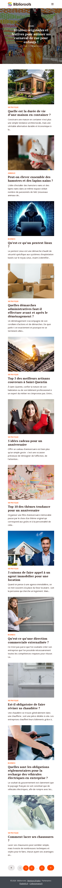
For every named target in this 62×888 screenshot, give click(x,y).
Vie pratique (13, 107)
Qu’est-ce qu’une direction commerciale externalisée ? (28, 640)
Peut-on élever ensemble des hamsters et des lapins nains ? (30, 179)
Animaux (11, 173)
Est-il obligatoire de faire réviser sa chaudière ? (26, 706)
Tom (25, 46)
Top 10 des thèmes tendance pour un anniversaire (29, 508)
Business (11, 239)
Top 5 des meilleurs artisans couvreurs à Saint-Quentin (29, 380)
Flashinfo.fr (24, 883)
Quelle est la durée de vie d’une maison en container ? (29, 113)
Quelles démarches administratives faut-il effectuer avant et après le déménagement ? (28, 310)
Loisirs (31, 26)
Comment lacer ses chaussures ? (30, 838)
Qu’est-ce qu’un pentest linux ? (30, 244)
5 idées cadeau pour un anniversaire (25, 442)
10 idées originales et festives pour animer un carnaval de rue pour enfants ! (31, 36)
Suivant (50, 867)
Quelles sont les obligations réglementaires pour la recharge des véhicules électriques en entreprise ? (28, 772)
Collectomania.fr (36, 883)
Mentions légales (34, 881)
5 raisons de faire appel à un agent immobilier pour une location (29, 576)
